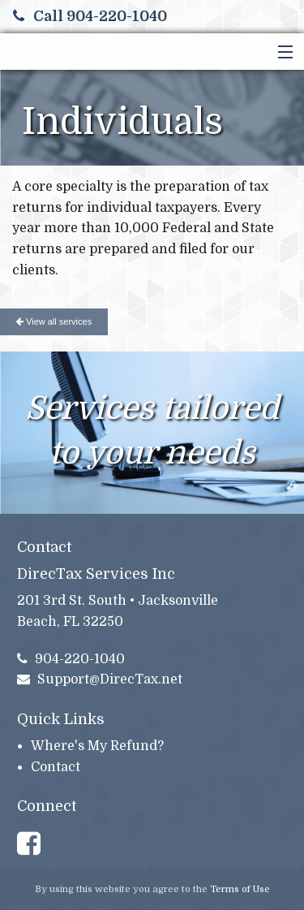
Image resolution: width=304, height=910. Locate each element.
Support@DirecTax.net (100, 679)
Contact (55, 767)
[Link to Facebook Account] (35, 844)
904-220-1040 (71, 659)
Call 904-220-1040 (90, 16)
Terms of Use (240, 889)
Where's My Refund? (97, 746)
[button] (281, 53)
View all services (54, 321)
